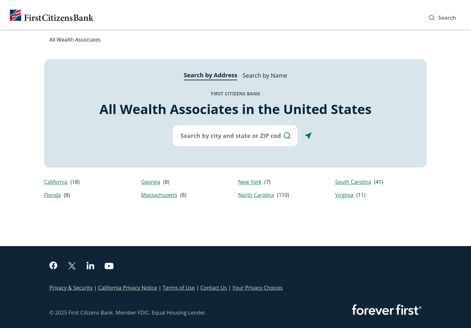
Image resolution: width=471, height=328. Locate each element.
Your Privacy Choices (257, 287)
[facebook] (53, 266)
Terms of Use (179, 287)
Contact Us (214, 287)
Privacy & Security (71, 287)
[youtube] (109, 267)
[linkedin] (90, 266)
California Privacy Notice (127, 287)
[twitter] (72, 266)
